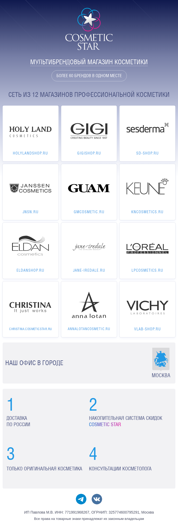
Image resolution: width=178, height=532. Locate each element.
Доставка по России (18, 421)
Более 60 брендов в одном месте (89, 75)
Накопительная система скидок (125, 421)
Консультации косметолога (120, 468)
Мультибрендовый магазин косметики (89, 62)
